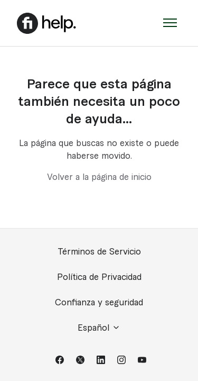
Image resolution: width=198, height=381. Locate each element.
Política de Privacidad (99, 277)
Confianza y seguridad (99, 302)
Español (99, 327)
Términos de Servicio (99, 252)
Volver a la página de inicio (99, 177)
